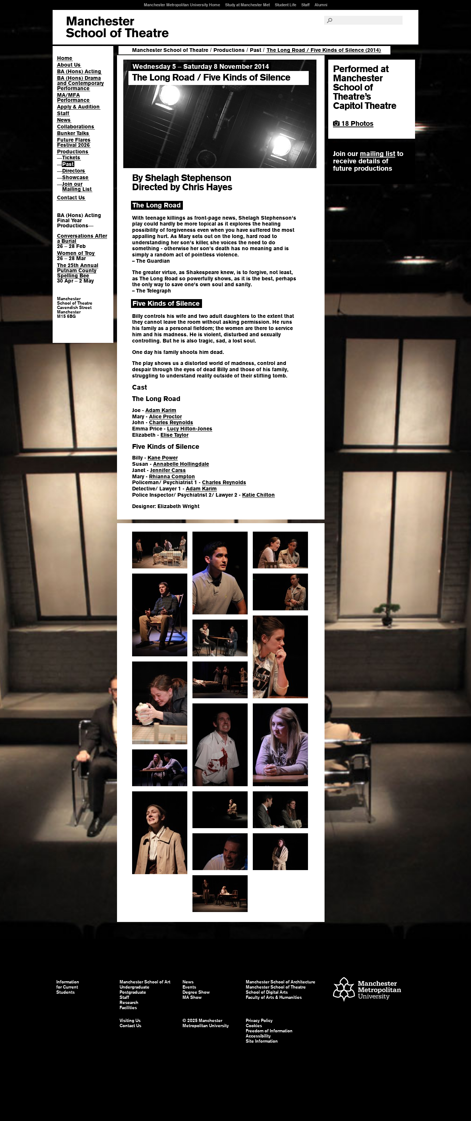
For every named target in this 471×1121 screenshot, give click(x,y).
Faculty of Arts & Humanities (274, 997)
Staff (305, 5)
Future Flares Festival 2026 (74, 142)
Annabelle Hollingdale (181, 464)
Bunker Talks (73, 133)
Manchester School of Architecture (280, 982)
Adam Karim (160, 410)
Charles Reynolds (171, 422)
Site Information (262, 1041)
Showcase (75, 177)
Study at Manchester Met (247, 5)
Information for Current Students (67, 987)
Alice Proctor (165, 416)
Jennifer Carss (168, 470)
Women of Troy (76, 253)
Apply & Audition (78, 107)
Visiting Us (130, 1020)
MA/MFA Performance (73, 97)
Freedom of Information (269, 1030)
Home (64, 58)
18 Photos (353, 123)
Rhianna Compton (172, 476)
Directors (73, 171)
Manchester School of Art (117, 27)
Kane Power (163, 458)
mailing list (377, 153)
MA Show (192, 997)
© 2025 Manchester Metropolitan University (206, 1023)
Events (189, 987)
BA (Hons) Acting (79, 71)
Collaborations (75, 127)
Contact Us (71, 198)
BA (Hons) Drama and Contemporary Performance (80, 83)
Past (68, 164)
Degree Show (196, 992)
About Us (69, 65)
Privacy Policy (259, 1020)
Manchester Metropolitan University (367, 990)
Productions (72, 152)
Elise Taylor (174, 435)
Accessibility (258, 1036)
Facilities (128, 1007)
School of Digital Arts (267, 992)
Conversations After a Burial (82, 238)
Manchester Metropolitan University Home (182, 5)
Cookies (254, 1025)
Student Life (285, 5)
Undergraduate (134, 987)
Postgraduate (133, 992)
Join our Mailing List (77, 186)
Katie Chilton (258, 495)
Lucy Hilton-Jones (189, 429)
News (64, 120)
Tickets (71, 157)
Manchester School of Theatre (170, 50)
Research (129, 1002)
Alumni (321, 5)
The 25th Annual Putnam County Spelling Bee (77, 270)
